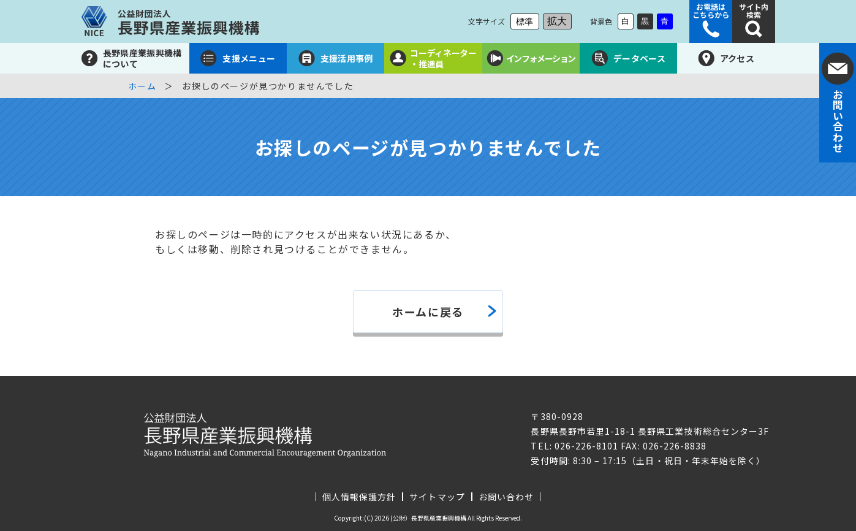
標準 (524, 21)
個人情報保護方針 (359, 496)
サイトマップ (436, 496)
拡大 (557, 21)
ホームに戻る (428, 311)
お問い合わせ (506, 496)
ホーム (142, 86)
